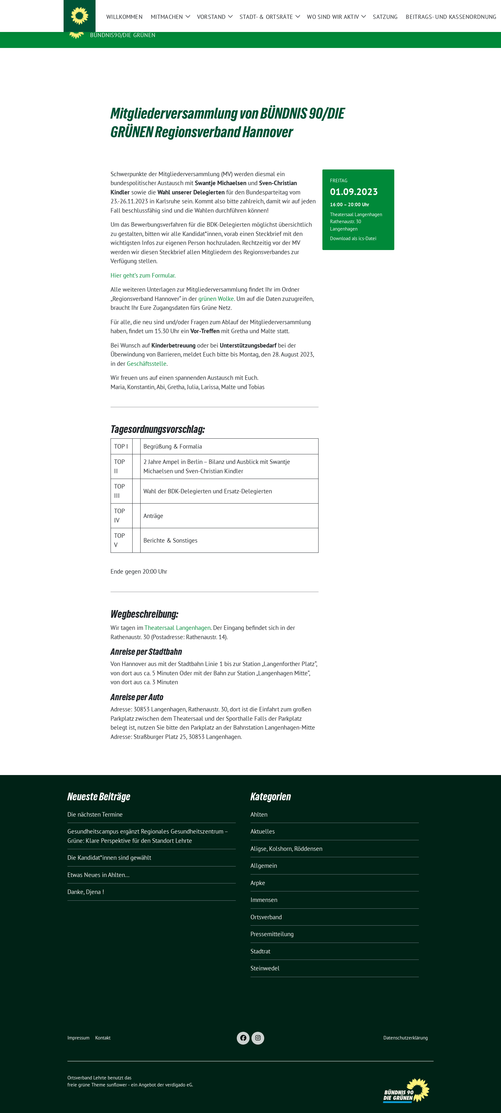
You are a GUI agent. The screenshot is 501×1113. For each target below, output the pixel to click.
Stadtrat (260, 941)
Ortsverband (266, 907)
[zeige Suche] (422, 6)
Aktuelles (262, 821)
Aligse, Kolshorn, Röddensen (286, 839)
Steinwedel (265, 958)
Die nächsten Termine (95, 804)
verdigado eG (178, 1075)
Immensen (263, 890)
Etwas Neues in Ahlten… (98, 865)
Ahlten (258, 804)
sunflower (117, 1075)
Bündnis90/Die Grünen (122, 35)
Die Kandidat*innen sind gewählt (109, 847)
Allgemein (263, 855)
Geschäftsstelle (146, 353)
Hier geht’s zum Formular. (143, 265)
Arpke (257, 873)
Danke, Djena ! (85, 882)
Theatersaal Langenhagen (177, 618)
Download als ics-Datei (353, 228)
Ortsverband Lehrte (125, 26)
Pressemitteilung (272, 924)
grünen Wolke (216, 289)
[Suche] (413, 6)
